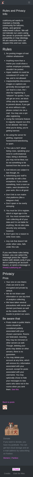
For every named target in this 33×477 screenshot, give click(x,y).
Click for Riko (19, 473)
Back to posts (8, 402)
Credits (7, 473)
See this (15, 389)
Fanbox (15, 458)
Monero (6, 458)
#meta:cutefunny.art (12, 267)
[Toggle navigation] (29, 2)
